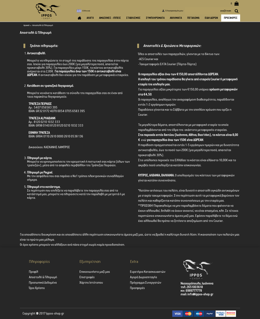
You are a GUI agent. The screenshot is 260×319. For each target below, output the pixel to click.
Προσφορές (137, 288)
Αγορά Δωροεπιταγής (143, 277)
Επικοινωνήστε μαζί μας (94, 272)
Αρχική (26, 25)
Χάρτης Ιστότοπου (91, 283)
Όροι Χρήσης (37, 288)
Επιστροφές (87, 277)
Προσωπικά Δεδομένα (43, 283)
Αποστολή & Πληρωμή (42, 25)
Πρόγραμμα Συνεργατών (145, 283)
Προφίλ (33, 272)
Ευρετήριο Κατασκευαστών (147, 272)
